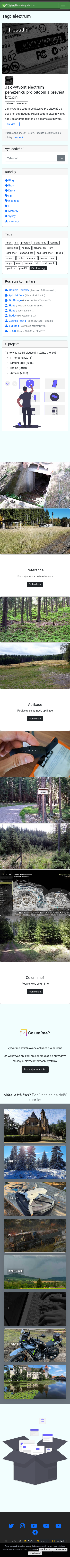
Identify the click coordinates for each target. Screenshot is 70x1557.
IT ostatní (18, 137)
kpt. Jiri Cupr (25, 295)
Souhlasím (45, 1549)
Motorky (11, 211)
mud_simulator (44, 253)
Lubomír (26, 325)
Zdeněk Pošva (29, 320)
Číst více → (12, 124)
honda (43, 258)
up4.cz (42, 1541)
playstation (40, 248)
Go (61, 158)
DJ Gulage (28, 300)
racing (59, 253)
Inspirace (12, 200)
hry (51, 248)
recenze (54, 242)
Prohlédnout (35, 584)
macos (28, 263)
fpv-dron (10, 268)
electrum (22, 103)
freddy (20, 315)
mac (52, 258)
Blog (9, 180)
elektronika (12, 248)
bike (38, 263)
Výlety (10, 216)
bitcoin (10, 103)
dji (16, 242)
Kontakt (58, 1541)
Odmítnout (60, 1549)
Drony (10, 190)
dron (8, 242)
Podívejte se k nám (35, 1069)
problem (25, 242)
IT (8, 206)
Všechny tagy (38, 268)
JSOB (26, 331)
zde (36, 1549)
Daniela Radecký (30, 290)
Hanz (24, 305)
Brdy (9, 185)
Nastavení (35, 1553)
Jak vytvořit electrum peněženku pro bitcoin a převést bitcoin (34, 92)
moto (20, 258)
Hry (8, 195)
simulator (11, 253)
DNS (28, 1541)
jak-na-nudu (40, 242)
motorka (31, 258)
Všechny (12, 221)
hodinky (26, 248)
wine (18, 263)
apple (9, 263)
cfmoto (10, 258)
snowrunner (26, 253)
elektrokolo (49, 263)
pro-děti (23, 268)
